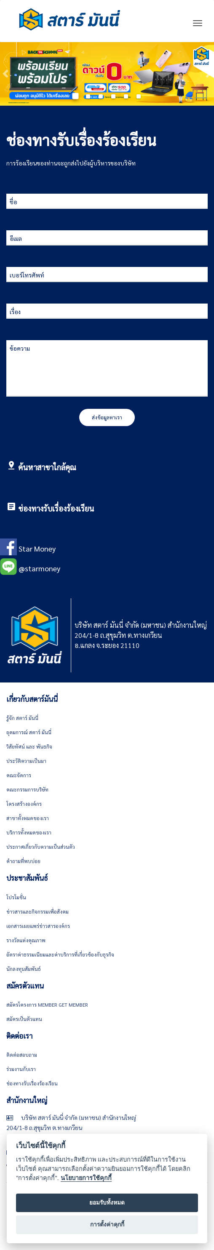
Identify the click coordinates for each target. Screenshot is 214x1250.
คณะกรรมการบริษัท (27, 789)
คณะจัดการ (18, 775)
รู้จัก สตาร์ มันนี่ (22, 717)
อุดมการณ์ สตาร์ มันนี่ (28, 732)
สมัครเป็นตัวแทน (24, 1018)
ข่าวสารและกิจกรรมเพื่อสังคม (37, 911)
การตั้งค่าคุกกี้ (107, 1224)
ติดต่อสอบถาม (21, 1054)
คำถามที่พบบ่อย (23, 861)
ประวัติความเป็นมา (26, 760)
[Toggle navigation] (197, 23)
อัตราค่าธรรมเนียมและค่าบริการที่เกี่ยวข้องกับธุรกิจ (60, 954)
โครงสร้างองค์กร (24, 803)
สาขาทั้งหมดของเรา (27, 818)
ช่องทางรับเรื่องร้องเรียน (56, 508)
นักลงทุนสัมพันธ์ (23, 968)
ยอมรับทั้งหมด (107, 1202)
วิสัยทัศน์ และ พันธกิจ (29, 746)
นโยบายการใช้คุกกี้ (86, 1178)
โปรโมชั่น (16, 897)
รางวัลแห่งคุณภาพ (25, 940)
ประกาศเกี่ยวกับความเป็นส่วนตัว (40, 846)
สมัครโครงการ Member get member (47, 1004)
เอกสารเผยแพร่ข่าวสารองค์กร (38, 925)
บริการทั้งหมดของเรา (28, 832)
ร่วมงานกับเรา (21, 1069)
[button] (5, 74)
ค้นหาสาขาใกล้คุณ (47, 467)
